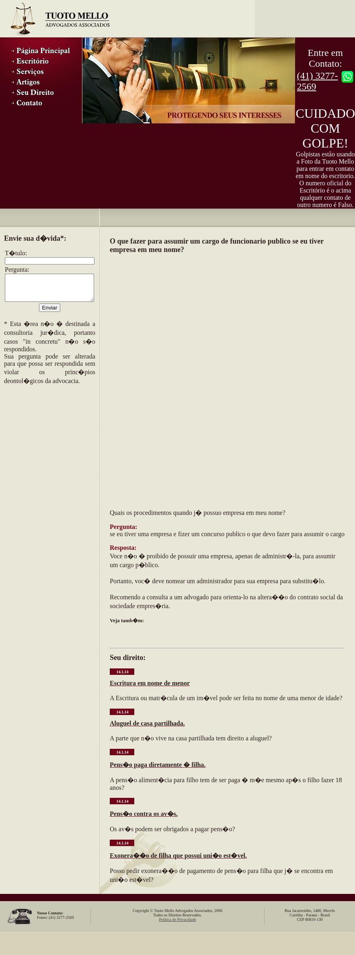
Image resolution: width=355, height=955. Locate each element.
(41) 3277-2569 (317, 81)
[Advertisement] (44, 439)
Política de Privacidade (177, 919)
